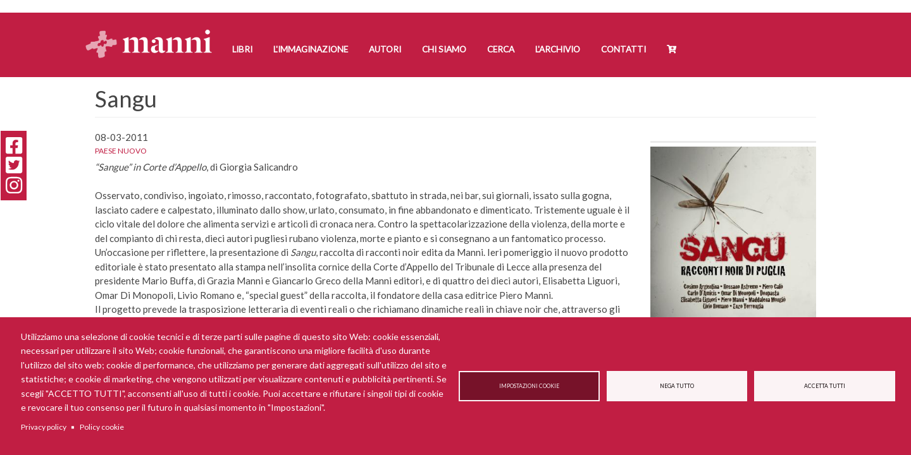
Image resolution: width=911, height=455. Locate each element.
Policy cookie (102, 427)
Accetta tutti (824, 386)
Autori (385, 49)
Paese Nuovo (121, 150)
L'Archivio (557, 49)
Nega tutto (677, 386)
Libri (242, 49)
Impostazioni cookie (529, 386)
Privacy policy (43, 427)
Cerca (500, 49)
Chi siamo (444, 49)
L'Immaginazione (310, 49)
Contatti (623, 49)
